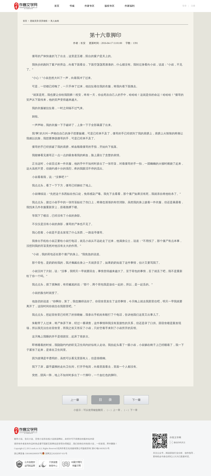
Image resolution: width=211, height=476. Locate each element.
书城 (71, 6)
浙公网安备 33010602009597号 (29, 453)
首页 (56, 6)
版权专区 (109, 6)
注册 (193, 6)
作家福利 (130, 6)
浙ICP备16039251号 (101, 448)
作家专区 (89, 6)
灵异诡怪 (43, 21)
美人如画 (54, 21)
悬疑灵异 (34, 21)
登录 (184, 6)
